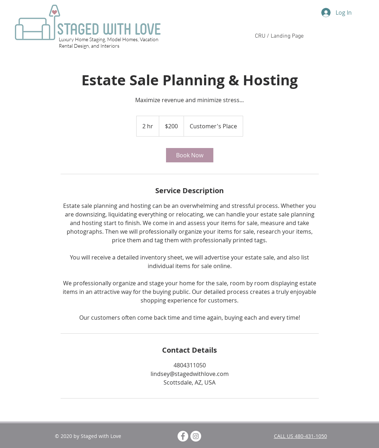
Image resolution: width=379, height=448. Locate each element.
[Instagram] (195, 436)
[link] (189, 155)
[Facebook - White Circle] (182, 436)
